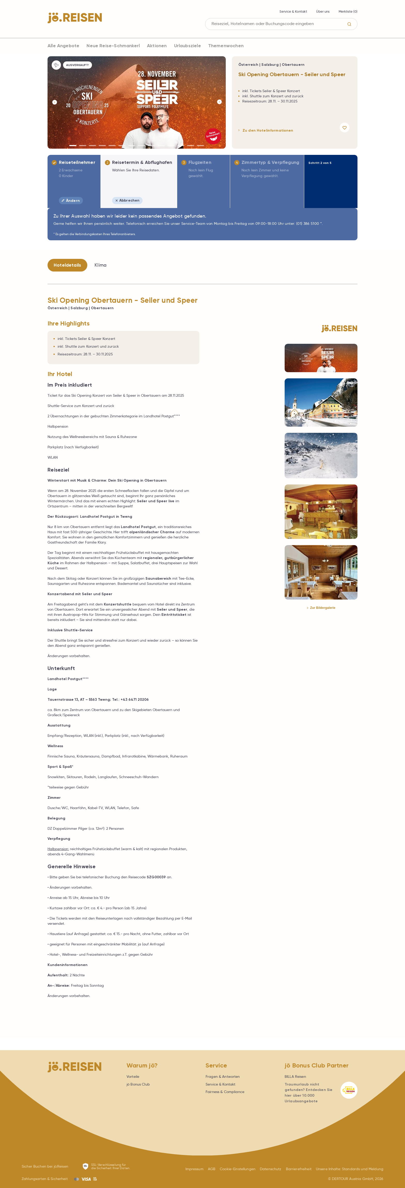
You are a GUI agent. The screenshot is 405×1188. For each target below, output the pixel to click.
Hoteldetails (67, 265)
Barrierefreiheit (298, 1169)
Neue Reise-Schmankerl (113, 46)
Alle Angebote (63, 46)
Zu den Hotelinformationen (265, 130)
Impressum (194, 1169)
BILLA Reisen (295, 1076)
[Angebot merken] (346, 127)
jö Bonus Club (138, 1084)
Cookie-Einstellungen (237, 1169)
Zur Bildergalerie (321, 608)
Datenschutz (271, 1169)
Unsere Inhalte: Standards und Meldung (349, 1169)
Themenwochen (226, 46)
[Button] (54, 102)
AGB (211, 1169)
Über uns (323, 11)
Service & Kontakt (293, 11)
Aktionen (157, 46)
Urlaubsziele (187, 46)
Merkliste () (348, 11)
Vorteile (133, 1076)
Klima (100, 265)
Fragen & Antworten (223, 1076)
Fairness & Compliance (225, 1091)
